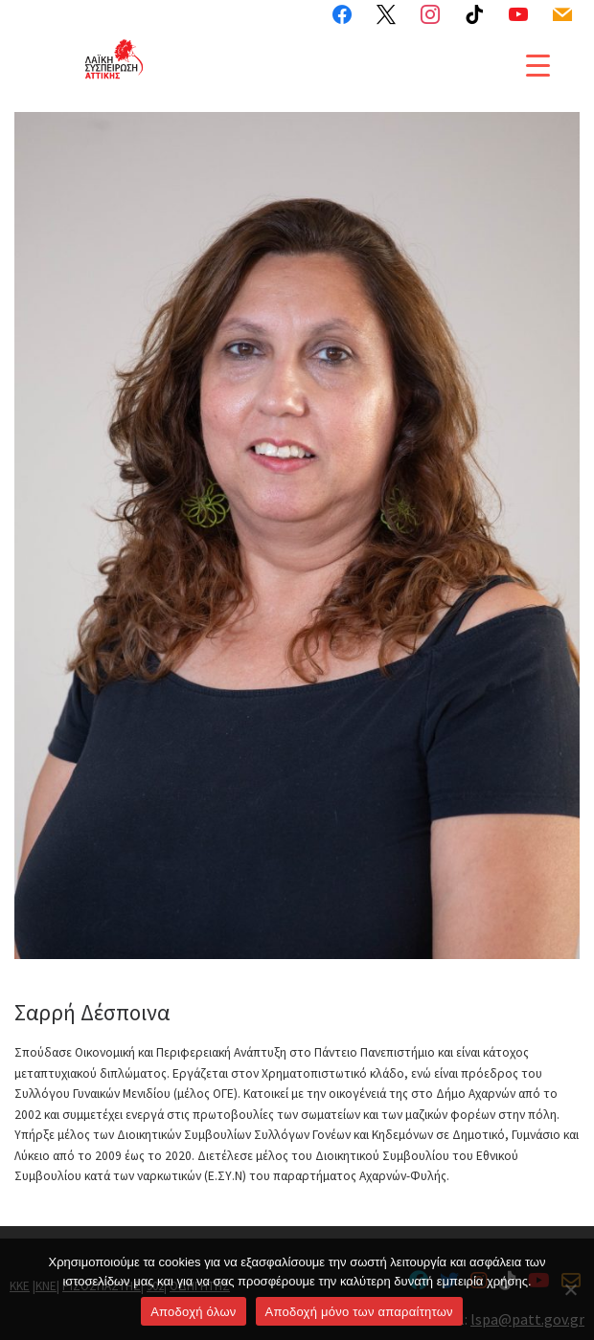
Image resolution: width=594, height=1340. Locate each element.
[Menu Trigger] (538, 65)
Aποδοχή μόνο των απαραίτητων (359, 1312)
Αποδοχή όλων (193, 1312)
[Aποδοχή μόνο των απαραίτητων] (570, 1289)
